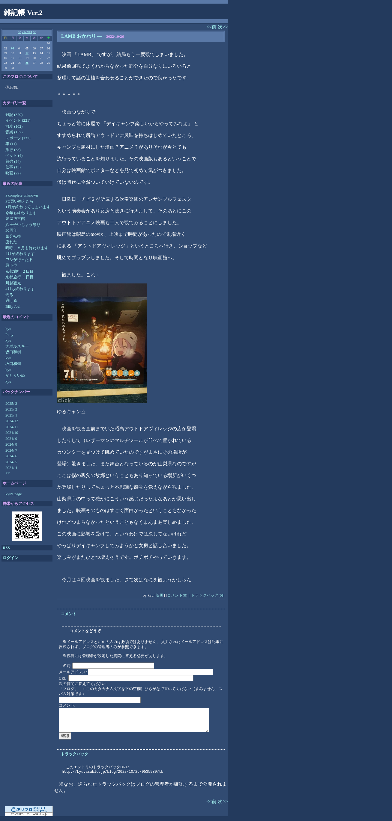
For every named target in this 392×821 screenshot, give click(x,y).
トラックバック (74, 754)
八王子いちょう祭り (22, 224)
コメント (68, 614)
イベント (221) (17, 120)
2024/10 (11, 432)
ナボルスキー (17, 346)
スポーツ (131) (17, 138)
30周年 (11, 230)
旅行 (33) (13, 149)
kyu (8, 328)
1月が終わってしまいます (27, 207)
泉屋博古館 (15, 218)
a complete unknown (21, 195)
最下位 (11, 265)
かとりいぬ (15, 375)
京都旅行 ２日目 (19, 271)
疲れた (11, 242)
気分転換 (13, 236)
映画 (159, 595)
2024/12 (11, 421)
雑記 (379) (13, 114)
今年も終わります (21, 213)
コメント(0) (177, 595)
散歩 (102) (13, 126)
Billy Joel (12, 306)
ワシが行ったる (19, 259)
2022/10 (27, 32)
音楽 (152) (13, 132)
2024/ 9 (11, 438)
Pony (9, 334)
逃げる (11, 300)
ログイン (10, 558)
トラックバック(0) (207, 595)
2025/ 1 (11, 415)
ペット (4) (13, 155)
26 (26, 62)
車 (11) (10, 143)
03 (12, 48)
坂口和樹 (13, 352)
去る (9, 294)
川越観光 (13, 283)
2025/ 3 (11, 403)
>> (34, 32)
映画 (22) (13, 173)
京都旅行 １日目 (19, 277)
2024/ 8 (11, 444)
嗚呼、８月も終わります (26, 248)
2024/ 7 (11, 450)
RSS (6, 547)
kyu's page (13, 494)
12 (26, 53)
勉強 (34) (13, 161)
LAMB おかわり (78, 36)
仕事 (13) (13, 167)
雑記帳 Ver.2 (23, 12)
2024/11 (11, 427)
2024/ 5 (11, 462)
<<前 (212, 26)
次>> (223, 26)
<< (19, 32)
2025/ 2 (11, 409)
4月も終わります (20, 288)
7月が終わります (20, 253)
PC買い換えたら (19, 201)
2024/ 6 (11, 456)
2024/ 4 (11, 467)
